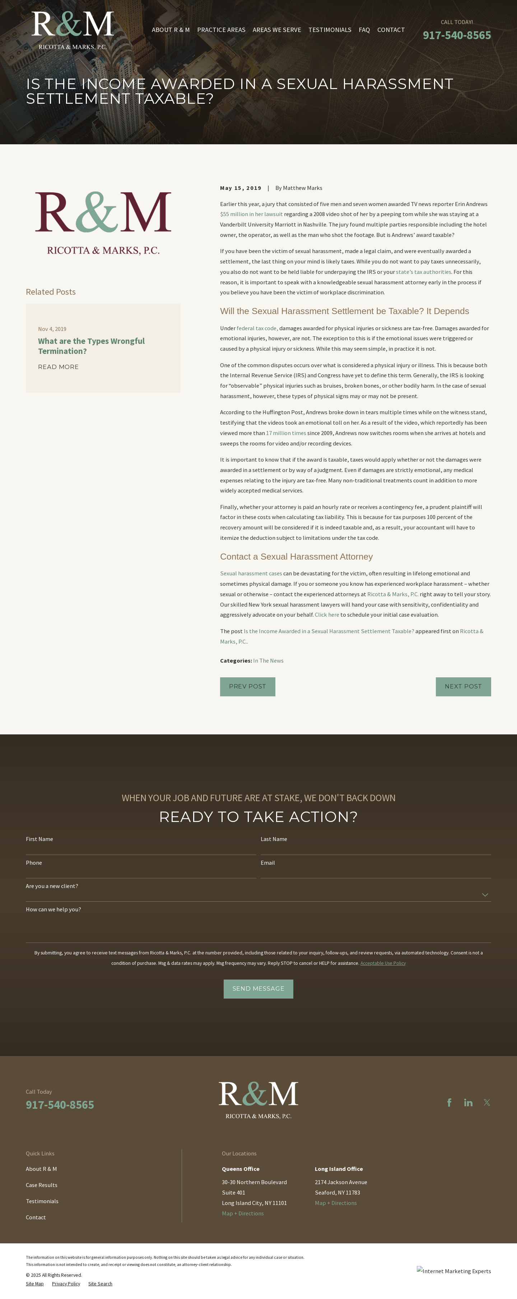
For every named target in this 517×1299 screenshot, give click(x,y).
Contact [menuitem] (391, 29)
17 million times (286, 432)
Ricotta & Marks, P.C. (393, 594)
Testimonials (42, 1201)
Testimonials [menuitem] (329, 29)
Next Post (463, 686)
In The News (268, 660)
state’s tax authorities (423, 271)
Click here (327, 614)
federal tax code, (257, 328)
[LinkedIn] (468, 1102)
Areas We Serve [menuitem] (277, 29)
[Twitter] (487, 1102)
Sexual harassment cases (251, 573)
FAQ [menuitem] (364, 29)
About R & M (41, 1168)
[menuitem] (35, 1284)
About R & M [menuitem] (171, 29)
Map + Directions (243, 1213)
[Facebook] (449, 1102)
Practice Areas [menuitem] (221, 29)
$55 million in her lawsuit (251, 214)
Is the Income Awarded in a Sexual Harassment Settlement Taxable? (329, 631)
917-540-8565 (457, 35)
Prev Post (247, 686)
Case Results (41, 1184)
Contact (36, 1217)
